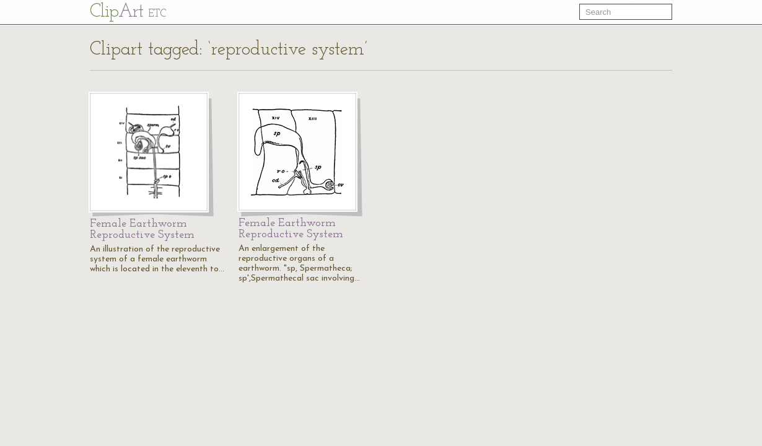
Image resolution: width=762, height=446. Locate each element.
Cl (128, 12)
